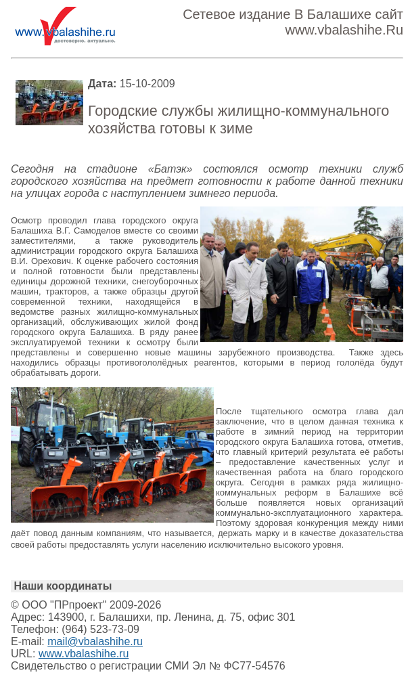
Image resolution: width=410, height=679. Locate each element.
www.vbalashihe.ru (84, 653)
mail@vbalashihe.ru (95, 641)
